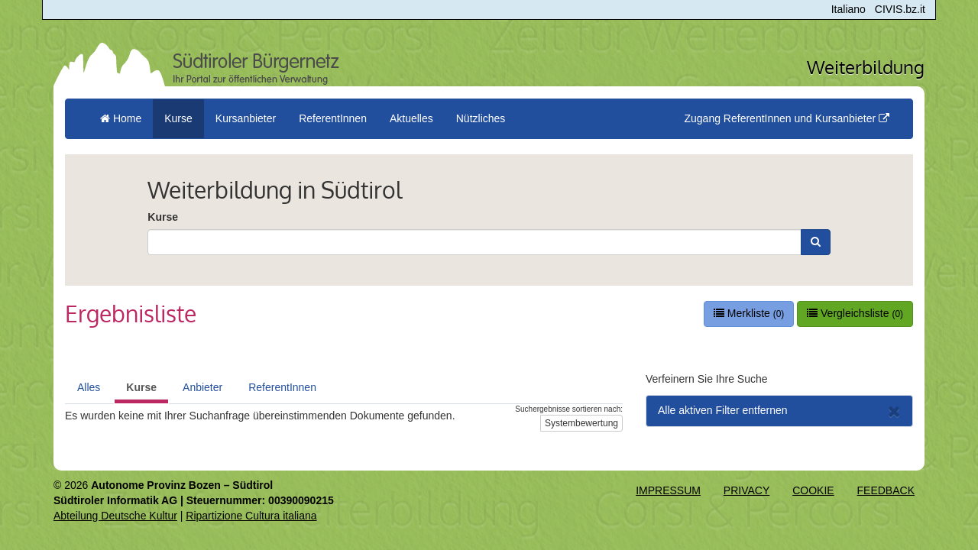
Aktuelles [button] (411, 118)
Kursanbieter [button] (245, 118)
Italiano (848, 9)
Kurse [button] (178, 118)
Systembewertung (581, 423)
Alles (88, 387)
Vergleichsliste (855, 313)
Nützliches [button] (481, 118)
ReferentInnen (282, 387)
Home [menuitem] (120, 118)
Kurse (162, 217)
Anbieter (202, 387)
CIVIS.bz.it (900, 9)
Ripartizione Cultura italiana (251, 516)
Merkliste (749, 313)
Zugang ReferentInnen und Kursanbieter (786, 118)
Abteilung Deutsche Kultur (115, 516)
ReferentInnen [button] (333, 118)
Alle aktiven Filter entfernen (779, 411)
